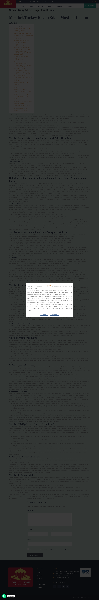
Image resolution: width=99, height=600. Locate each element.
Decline (54, 314)
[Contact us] (4, 596)
